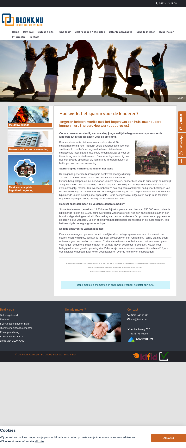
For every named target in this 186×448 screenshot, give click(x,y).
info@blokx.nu (139, 319)
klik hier (39, 441)
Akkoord (168, 438)
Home (180, 98)
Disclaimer (70, 354)
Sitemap (57, 354)
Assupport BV (37, 354)
